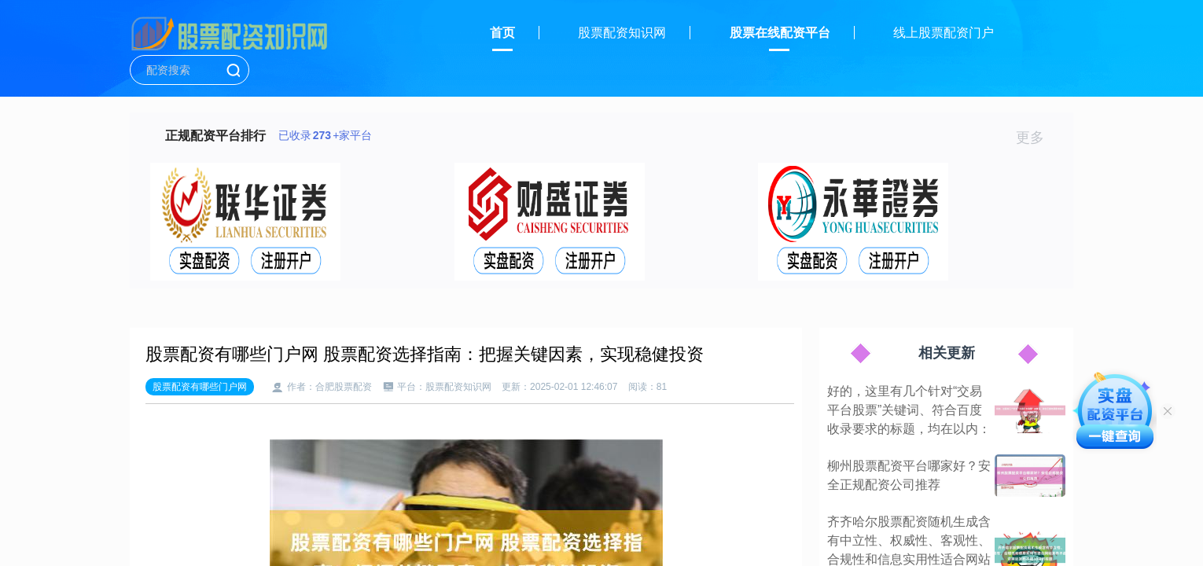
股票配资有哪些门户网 (200, 386)
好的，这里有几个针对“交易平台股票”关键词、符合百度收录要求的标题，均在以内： (909, 410)
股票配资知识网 (622, 32)
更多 (1037, 137)
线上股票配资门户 (943, 32)
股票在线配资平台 (780, 32)
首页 (502, 32)
